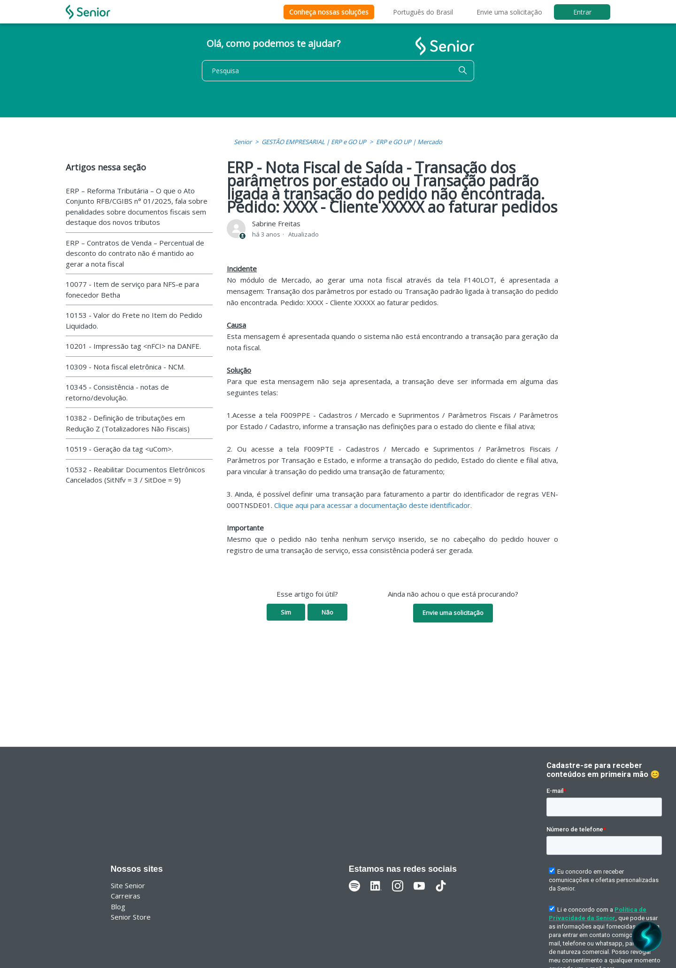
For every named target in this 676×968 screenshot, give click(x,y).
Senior (243, 142)
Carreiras (125, 895)
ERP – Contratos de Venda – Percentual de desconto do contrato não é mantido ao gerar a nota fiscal (135, 253)
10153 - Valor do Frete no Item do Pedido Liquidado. (134, 320)
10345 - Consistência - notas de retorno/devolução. (117, 392)
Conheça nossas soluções (329, 12)
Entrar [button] (582, 12)
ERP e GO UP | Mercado (409, 142)
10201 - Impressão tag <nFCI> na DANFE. (133, 346)
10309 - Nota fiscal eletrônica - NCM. (125, 366)
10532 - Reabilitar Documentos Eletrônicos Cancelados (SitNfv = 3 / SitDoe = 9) (135, 475)
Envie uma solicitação (509, 12)
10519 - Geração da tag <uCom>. (119, 448)
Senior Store (131, 917)
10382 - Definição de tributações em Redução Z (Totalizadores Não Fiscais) (128, 423)
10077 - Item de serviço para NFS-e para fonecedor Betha (132, 289)
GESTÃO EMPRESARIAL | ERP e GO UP (313, 142)
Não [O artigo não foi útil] (327, 612)
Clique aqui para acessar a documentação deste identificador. (373, 505)
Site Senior (128, 885)
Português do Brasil (423, 12)
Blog (118, 906)
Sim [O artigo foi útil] (286, 612)
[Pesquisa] (338, 70)
